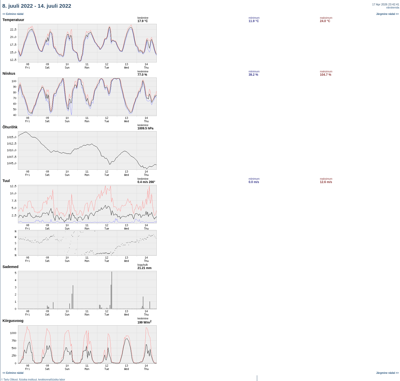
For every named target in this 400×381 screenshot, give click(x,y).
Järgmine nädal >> (387, 14)
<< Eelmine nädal (13, 14)
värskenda (392, 7)
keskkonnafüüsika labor (51, 379)
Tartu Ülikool (11, 379)
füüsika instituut (28, 379)
